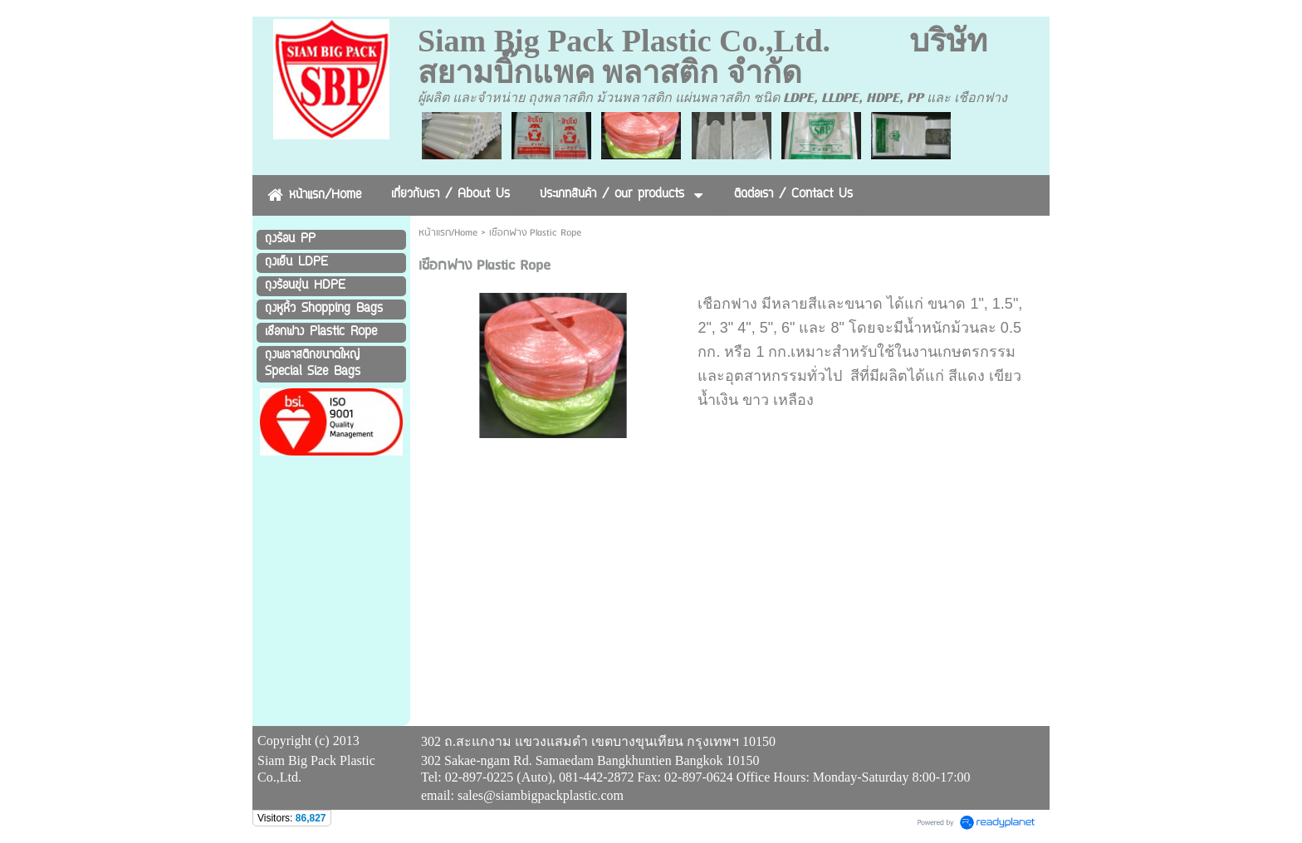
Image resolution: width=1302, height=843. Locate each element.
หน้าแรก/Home (447, 232)
